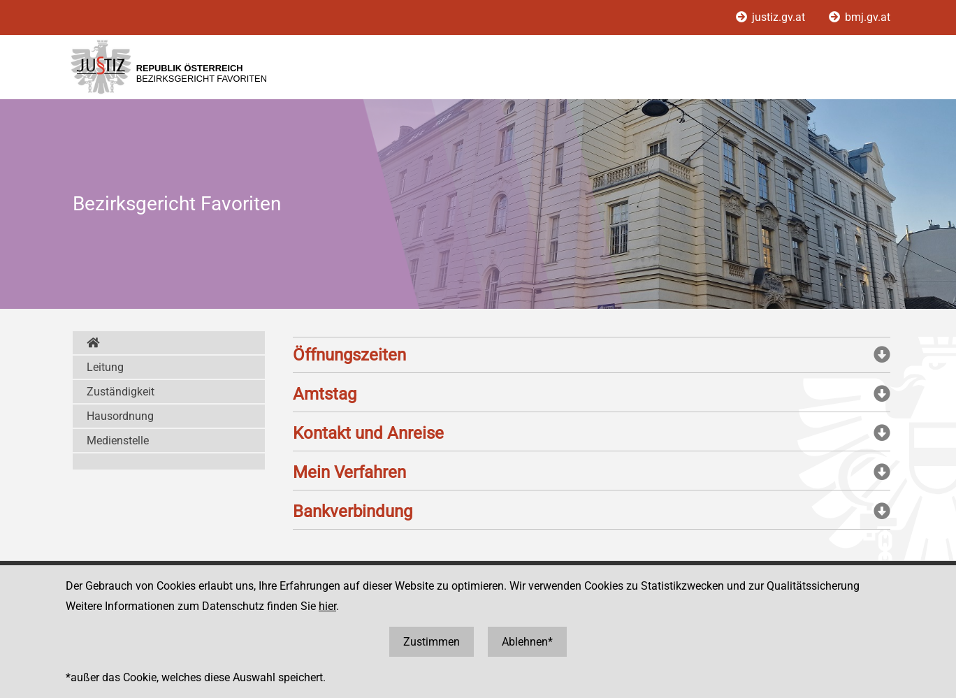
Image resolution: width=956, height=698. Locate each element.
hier (327, 606)
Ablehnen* (527, 641)
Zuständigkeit (120, 391)
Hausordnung (120, 416)
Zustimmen (431, 641)
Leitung (105, 367)
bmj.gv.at (859, 17)
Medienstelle (118, 440)
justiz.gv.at (772, 17)
